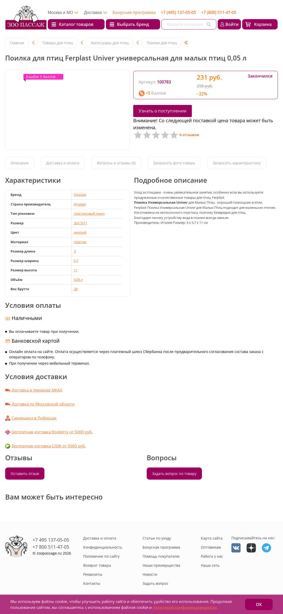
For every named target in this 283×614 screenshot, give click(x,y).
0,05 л (78, 279)
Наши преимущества (161, 565)
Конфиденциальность (102, 547)
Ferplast (80, 194)
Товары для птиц (57, 42)
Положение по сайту (101, 556)
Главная (17, 42)
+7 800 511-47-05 (51, 547)
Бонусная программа (134, 12)
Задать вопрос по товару (174, 473)
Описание (20, 162)
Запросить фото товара (174, 162)
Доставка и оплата (62, 162)
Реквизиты (92, 574)
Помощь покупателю (161, 556)
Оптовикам (211, 547)
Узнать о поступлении (162, 111)
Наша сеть (210, 565)
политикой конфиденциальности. (185, 607)
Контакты (91, 583)
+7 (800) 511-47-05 (218, 12)
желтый (80, 232)
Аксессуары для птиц (110, 42)
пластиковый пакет (89, 213)
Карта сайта (212, 538)
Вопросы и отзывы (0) (116, 162)
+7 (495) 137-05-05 (178, 12)
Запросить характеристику (237, 162)
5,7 (76, 260)
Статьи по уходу (157, 538)
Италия (79, 204)
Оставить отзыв (25, 473)
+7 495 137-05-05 (51, 540)
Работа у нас (212, 556)
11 (75, 270)
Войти (232, 24)
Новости (150, 574)
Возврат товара (97, 565)
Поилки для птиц (162, 42)
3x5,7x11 (80, 223)
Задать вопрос (155, 583)
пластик (80, 242)
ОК (259, 604)
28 (75, 289)
